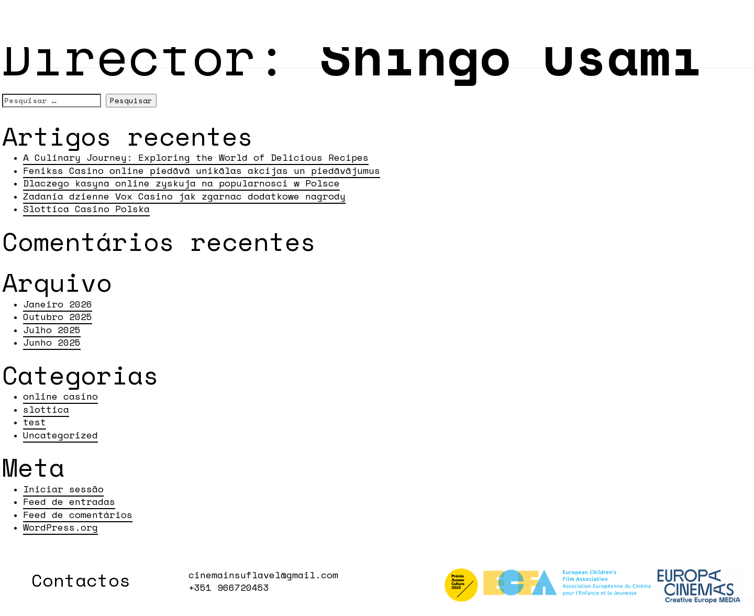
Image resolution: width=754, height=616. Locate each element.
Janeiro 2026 (57, 304)
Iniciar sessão (63, 489)
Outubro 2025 (57, 316)
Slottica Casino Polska (86, 208)
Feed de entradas (69, 501)
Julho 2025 (52, 329)
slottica (46, 409)
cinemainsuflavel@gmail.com (263, 574)
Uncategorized (60, 435)
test (34, 421)
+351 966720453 (228, 587)
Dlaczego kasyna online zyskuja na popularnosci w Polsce (181, 183)
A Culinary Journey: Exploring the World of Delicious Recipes (196, 157)
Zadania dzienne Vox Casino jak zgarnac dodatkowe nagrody (184, 196)
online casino (60, 396)
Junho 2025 (52, 342)
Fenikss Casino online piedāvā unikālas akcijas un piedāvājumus (201, 170)
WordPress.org (60, 527)
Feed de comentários (77, 514)
